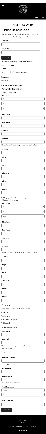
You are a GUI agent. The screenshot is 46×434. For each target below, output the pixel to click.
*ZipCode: (5, 173)
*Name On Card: (7, 401)
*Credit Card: (6, 368)
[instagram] (22, 430)
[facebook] (19, 430)
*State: (3, 165)
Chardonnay (6, 316)
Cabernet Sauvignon (9, 319)
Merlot (4, 313)
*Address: (5, 138)
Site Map (23, 422)
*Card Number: (7, 376)
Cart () (42, 18)
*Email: (4, 189)
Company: (5, 130)
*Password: (5, 339)
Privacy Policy (23, 420)
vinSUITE (33, 426)
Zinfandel (5, 323)
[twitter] (27, 430)
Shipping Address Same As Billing (13, 198)
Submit (7, 410)
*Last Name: (5, 122)
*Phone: (4, 181)
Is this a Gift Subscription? (12, 85)
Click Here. (29, 61)
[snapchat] (24, 430)
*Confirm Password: (8, 357)
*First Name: (6, 114)
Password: (5, 48)
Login (36, 18)
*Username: (5, 331)
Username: (5, 40)
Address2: (5, 149)
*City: (3, 157)
